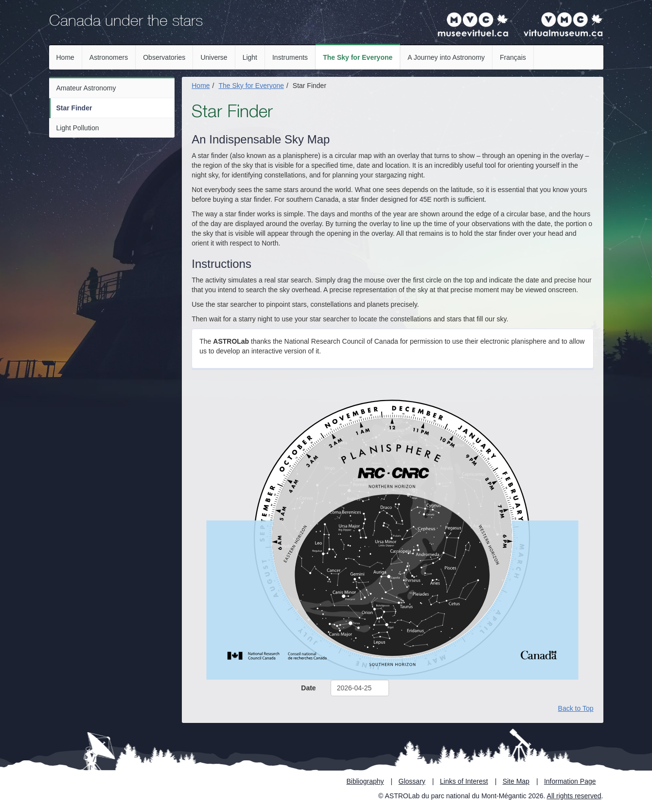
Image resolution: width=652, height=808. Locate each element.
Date (308, 688)
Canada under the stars (126, 22)
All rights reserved (574, 796)
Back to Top (576, 708)
